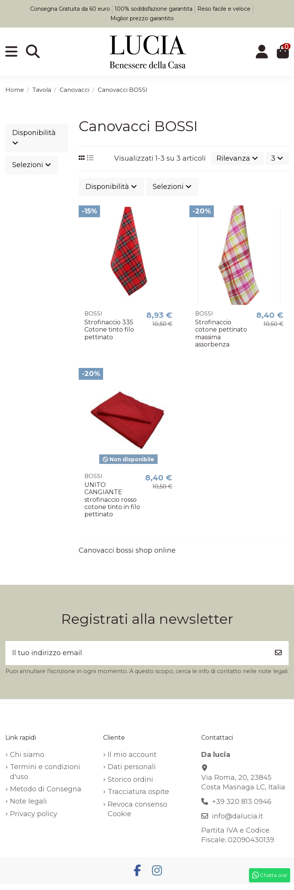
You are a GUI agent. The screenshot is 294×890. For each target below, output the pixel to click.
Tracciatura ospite (138, 791)
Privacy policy (33, 814)
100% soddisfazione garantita (154, 8)
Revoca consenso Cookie (137, 809)
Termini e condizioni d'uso (45, 772)
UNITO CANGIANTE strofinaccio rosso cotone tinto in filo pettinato (112, 499)
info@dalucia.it (237, 816)
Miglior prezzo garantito (142, 18)
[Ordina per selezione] (237, 158)
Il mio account (132, 754)
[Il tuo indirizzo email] (136, 653)
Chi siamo (27, 754)
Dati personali (132, 767)
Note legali (28, 801)
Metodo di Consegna (45, 789)
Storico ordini (130, 779)
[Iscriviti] (278, 653)
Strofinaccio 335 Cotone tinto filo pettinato (109, 329)
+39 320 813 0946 (241, 801)
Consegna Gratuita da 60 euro (70, 8)
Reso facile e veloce (224, 8)
